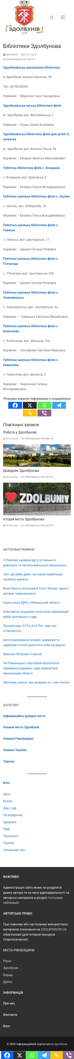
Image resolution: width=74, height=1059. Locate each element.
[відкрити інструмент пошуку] (51, 17)
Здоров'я (9, 822)
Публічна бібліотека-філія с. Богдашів (31, 168)
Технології (10, 836)
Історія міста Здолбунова (23, 519)
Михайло (10, 54)
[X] (30, 405)
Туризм (8, 843)
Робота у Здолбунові (20, 432)
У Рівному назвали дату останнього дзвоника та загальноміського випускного (35, 562)
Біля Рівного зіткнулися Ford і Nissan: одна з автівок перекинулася (35, 591)
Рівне (7, 961)
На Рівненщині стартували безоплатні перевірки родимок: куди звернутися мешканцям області (31, 668)
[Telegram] (59, 405)
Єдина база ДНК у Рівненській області (31, 602)
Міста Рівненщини (19, 950)
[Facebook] (15, 405)
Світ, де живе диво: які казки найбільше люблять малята (32, 576)
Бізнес (8, 801)
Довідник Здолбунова (21, 471)
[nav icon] (63, 17)
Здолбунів (10, 968)
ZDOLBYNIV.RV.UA (54, 929)
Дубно (7, 982)
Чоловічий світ (14, 850)
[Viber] (44, 413)
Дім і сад (9, 808)
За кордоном (12, 815)
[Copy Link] (30, 413)
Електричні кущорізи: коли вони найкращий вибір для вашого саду (35, 614)
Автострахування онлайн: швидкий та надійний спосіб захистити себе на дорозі (34, 642)
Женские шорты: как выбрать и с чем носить (36, 682)
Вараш (8, 975)
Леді (6, 829)
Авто (6, 794)
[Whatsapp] (44, 405)
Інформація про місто (19, 59)
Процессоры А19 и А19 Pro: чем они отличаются (29, 628)
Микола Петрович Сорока (22, 654)
